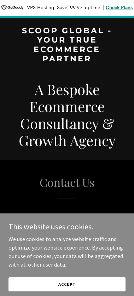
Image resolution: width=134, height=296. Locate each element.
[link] (67, 59)
